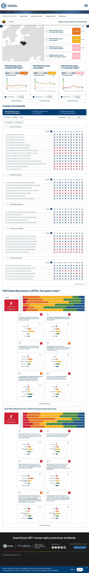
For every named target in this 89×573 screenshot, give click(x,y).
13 (60, 132)
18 (73, 132)
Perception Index (50, 16)
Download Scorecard (80, 284)
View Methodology (16, 100)
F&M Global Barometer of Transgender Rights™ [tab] (69, 112)
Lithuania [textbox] (11, 21)
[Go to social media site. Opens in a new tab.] (53, 548)
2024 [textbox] (7, 298)
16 (68, 132)
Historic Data (24, 16)
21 (82, 132)
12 (57, 132)
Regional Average (21, 96)
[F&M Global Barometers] (9, 5)
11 (54, 132)
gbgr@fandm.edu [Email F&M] (56, 544)
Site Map (84, 544)
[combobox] (25, 21)
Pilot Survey (62, 16)
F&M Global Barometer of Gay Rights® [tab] (41, 112)
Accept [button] (80, 569)
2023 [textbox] (79, 118)
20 (79, 132)
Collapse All (18, 123)
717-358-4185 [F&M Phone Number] (37, 548)
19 (76, 132)
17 (71, 132)
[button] (44, 132)
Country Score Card (36, 16)
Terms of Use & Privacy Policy (75, 544)
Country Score (11, 97)
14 (62, 132)
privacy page (41, 570)
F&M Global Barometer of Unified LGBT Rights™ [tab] (13, 112)
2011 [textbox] (69, 118)
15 (65, 132)
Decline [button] (72, 569)
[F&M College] (24, 546)
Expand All (9, 123)
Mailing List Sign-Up (80, 548)
